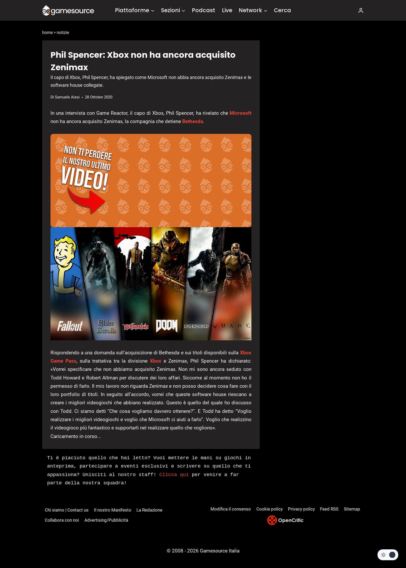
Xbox (155, 361)
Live (227, 10)
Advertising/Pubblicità (106, 520)
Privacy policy (301, 509)
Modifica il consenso (231, 509)
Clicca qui (174, 474)
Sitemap (352, 509)
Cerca (282, 10)
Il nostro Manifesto (112, 510)
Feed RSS (329, 509)
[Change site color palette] (388, 554)
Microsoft (240, 113)
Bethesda (192, 121)
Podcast (203, 10)
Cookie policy (269, 509)
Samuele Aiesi (67, 97)
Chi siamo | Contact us (67, 510)
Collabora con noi (62, 520)
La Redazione (149, 510)
